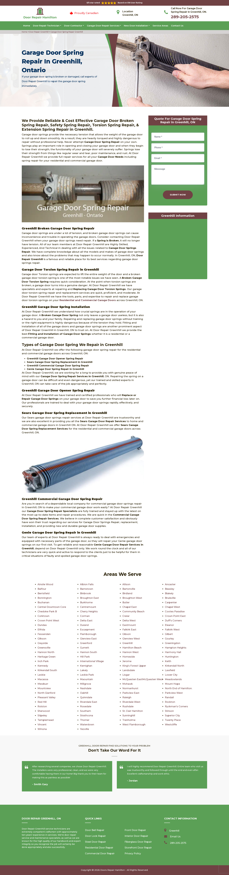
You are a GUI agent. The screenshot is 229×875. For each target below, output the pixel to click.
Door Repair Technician (46, 25)
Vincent (42, 724)
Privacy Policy (133, 853)
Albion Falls (87, 584)
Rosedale (85, 706)
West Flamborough (133, 724)
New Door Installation (136, 25)
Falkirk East (129, 629)
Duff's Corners (173, 620)
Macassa (43, 679)
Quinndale (86, 697)
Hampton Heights (175, 647)
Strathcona (86, 715)
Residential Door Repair (99, 847)
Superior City (172, 715)
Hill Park (85, 656)
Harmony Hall (173, 652)
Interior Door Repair (136, 836)
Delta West (129, 620)
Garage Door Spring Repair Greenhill (66, 32)
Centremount (88, 607)
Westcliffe (171, 724)
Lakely (84, 670)
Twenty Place (173, 720)
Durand (84, 625)
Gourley (169, 638)
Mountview (44, 688)
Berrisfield (44, 593)
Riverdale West (131, 702)
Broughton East (89, 598)
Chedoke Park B (47, 611)
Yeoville (84, 729)
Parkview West (174, 693)
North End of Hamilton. (178, 688)
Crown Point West (48, 620)
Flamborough (88, 634)
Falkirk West (172, 629)
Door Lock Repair (95, 836)
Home (26, 25)
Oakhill (84, 693)
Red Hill (42, 702)
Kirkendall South (47, 670)
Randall (169, 697)
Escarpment (87, 629)
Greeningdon (172, 643)
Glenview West (131, 638)
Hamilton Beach (132, 647)
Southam (85, 711)
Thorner (84, 720)
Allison (126, 584)
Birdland (127, 593)
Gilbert (169, 634)
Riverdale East (88, 702)
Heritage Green (46, 656)
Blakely (169, 593)
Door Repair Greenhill (38, 32)
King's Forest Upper (134, 665)
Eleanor (169, 625)
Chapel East (129, 607)
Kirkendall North (174, 665)
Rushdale (127, 706)
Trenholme (128, 720)
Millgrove (85, 683)
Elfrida (41, 629)
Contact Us (177, 25)
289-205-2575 (185, 16)
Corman (85, 616)
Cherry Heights (89, 611)
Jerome (126, 661)
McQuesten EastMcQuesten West (142, 679)
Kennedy (43, 665)
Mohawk (127, 683)
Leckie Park (87, 674)
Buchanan (43, 602)
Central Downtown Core (52, 607)
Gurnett (84, 647)
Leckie (41, 674)
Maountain (86, 679)
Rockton (170, 702)
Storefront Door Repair (138, 847)
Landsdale (128, 670)
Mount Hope (172, 683)
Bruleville (170, 598)
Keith (168, 661)
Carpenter (171, 602)
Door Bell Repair (94, 830)
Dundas (42, 625)
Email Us (175, 836)
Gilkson (42, 638)
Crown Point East (175, 616)
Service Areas (160, 25)
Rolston (42, 706)
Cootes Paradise (175, 611)
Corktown (43, 616)
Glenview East (88, 638)
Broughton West (132, 598)
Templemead (46, 720)
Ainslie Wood (45, 584)
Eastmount (129, 625)
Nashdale (85, 688)
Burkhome (86, 602)
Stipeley (42, 715)
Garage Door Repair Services (103, 25)
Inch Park (43, 661)
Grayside (43, 643)
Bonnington (45, 598)
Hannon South (88, 652)
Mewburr (43, 683)
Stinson (169, 711)
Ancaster (170, 584)
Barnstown (86, 589)
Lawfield (170, 670)
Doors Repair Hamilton (112, 870)
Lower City (171, 674)
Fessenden (44, 634)
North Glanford (46, 693)
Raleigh (126, 697)
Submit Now (178, 194)
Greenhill (127, 643)
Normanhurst (130, 688)
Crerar (126, 616)
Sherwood (44, 711)
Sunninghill (128, 715)
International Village (92, 661)
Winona (42, 729)
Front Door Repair (135, 830)
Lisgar (126, 674)
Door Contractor (73, 25)
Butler (126, 602)
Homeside (128, 656)
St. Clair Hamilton (132, 711)
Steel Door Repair (95, 841)
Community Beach (133, 611)
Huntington (171, 656)
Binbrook (85, 593)
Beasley (169, 589)
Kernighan (86, 665)
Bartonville (128, 589)
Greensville (44, 647)
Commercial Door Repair (99, 853)
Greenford (86, 643)
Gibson (126, 634)
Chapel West (172, 607)
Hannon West (130, 652)
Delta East (86, 620)
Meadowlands (173, 679)
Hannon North (46, 652)
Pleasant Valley (46, 697)
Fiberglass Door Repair (138, 841)
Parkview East (130, 693)
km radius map (177, 249)
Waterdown (87, 724)
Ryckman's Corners (176, 706)
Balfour (42, 589)
